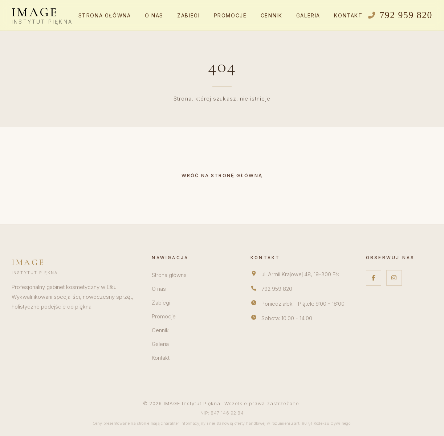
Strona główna (104, 16)
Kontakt (348, 16)
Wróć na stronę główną (222, 175)
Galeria (308, 16)
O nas (154, 16)
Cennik (271, 16)
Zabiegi (188, 16)
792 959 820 (276, 289)
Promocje (230, 16)
